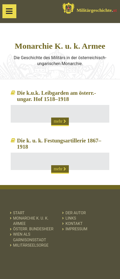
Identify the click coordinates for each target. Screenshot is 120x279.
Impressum (76, 229)
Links (70, 218)
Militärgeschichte (89, 8)
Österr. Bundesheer (33, 229)
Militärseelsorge (30, 245)
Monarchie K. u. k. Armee (30, 221)
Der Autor (75, 213)
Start (19, 213)
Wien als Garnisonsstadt (29, 237)
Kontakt (73, 223)
